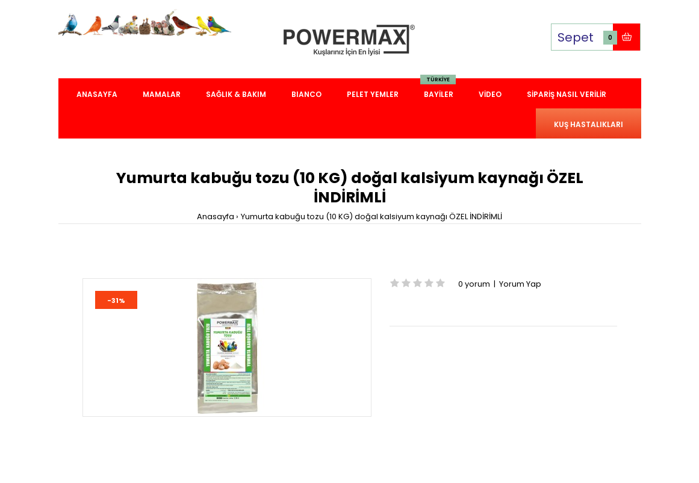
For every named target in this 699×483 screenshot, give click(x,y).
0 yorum (474, 284)
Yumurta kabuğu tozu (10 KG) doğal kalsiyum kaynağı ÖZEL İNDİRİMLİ (371, 216)
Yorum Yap (520, 284)
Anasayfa (215, 216)
